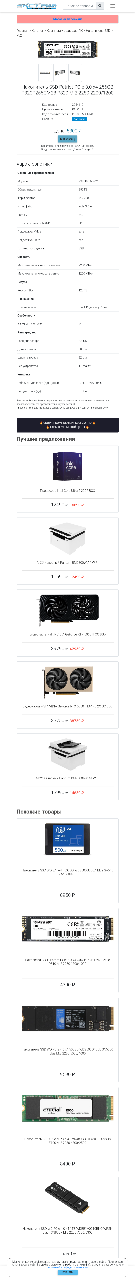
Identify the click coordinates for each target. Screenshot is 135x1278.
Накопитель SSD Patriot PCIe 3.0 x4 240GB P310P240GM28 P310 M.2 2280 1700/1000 (67, 962)
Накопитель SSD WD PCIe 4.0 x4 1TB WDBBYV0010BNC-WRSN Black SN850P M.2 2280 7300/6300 (67, 1230)
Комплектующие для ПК (65, 31)
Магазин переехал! (67, 19)
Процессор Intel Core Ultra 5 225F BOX (67, 491)
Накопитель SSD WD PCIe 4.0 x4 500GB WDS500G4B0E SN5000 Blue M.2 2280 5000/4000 (67, 1051)
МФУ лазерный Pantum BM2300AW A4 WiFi (67, 778)
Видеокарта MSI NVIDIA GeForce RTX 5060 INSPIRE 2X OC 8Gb (68, 706)
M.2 (19, 35)
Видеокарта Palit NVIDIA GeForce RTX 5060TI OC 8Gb (67, 634)
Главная (23, 31)
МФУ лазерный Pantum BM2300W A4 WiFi (67, 563)
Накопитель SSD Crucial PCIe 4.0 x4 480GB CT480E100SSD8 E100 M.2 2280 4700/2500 (67, 1141)
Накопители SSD (98, 31)
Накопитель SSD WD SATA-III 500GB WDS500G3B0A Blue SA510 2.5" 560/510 (67, 872)
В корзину (67, 138)
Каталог (37, 31)
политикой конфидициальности (67, 1267)
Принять (67, 1272)
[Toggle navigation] (112, 6)
